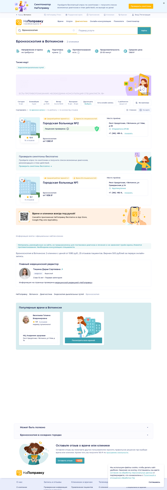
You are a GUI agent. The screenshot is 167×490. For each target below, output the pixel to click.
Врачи (60, 21)
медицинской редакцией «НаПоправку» (73, 282)
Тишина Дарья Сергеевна (47, 269)
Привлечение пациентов (82, 487)
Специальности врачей (136, 487)
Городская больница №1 (60, 182)
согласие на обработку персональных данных (131, 473)
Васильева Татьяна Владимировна (41, 316)
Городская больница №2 (61, 123)
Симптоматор (133, 21)
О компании (21, 487)
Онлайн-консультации (100, 21)
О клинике (103, 487)
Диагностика (81, 21)
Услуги (69, 21)
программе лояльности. (117, 452)
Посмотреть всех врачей (83, 340)
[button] (46, 30)
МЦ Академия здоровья (34, 335)
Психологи (119, 21)
